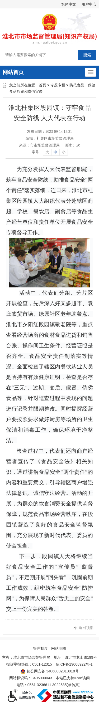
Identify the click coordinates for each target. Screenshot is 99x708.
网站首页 (13, 72)
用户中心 (89, 4)
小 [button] (63, 152)
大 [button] (47, 152)
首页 (42, 85)
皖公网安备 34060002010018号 (49, 671)
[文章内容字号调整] (49, 152)
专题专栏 (57, 85)
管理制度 (40, 648)
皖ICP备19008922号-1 (74, 664)
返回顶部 (86, 628)
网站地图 (58, 648)
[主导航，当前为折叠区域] (90, 72)
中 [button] (55, 152)
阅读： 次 (72, 145)
